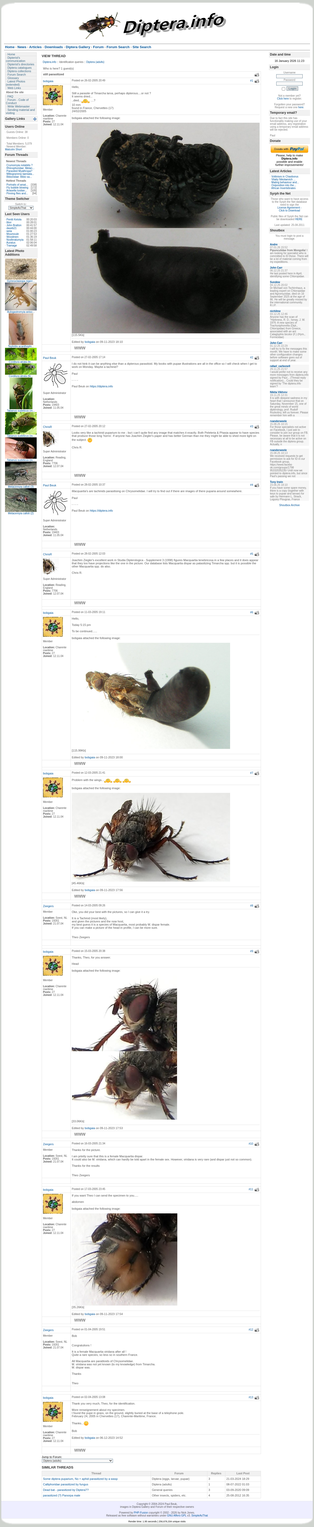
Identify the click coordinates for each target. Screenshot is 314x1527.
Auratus (10, 242)
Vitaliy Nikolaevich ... (284, 179)
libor (9, 222)
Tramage (11, 245)
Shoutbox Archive (289, 505)
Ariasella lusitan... (16, 190)
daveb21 (12, 228)
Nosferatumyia (15, 239)
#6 (251, 612)
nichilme (275, 311)
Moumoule (13, 234)
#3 (251, 426)
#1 (251, 80)
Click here (283, 98)
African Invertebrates (283, 188)
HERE (298, 219)
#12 (251, 1329)
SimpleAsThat (199, 1515)
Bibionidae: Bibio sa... (19, 176)
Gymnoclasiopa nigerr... (21, 281)
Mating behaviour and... (285, 182)
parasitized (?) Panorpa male (61, 1495)
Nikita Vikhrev (278, 392)
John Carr (276, 267)
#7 (251, 773)
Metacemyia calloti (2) (21, 513)
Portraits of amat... (17, 184)
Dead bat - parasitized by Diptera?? (66, 1489)
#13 (251, 1397)
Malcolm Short (13, 149)
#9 (251, 951)
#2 (251, 357)
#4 (251, 484)
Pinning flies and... (17, 193)
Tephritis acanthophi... (21, 346)
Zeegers (48, 906)
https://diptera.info (101, 386)
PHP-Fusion (141, 1512)
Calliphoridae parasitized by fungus (65, 1484)
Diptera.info (49, 62)
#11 (251, 1189)
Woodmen (12, 236)
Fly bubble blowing (17, 187)
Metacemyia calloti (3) (21, 486)
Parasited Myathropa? (19, 171)
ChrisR (47, 426)
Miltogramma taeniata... (20, 173)
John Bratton (14, 225)
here (300, 107)
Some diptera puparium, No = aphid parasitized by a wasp (80, 1478)
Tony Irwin (276, 482)
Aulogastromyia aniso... (21, 311)
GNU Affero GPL (176, 1515)
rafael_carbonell (280, 366)
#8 (251, 905)
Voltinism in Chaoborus (285, 176)
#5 (251, 553)
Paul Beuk (49, 357)
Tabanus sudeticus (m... (21, 410)
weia (9, 231)
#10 (251, 1143)
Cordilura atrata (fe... (21, 361)
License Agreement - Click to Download (289, 209)
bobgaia (48, 81)
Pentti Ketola (14, 219)
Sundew (275, 282)
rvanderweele (278, 421)
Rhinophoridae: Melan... (21, 168)
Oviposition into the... (284, 185)
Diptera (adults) (95, 62)
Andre (274, 244)
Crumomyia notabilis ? (20, 165)
